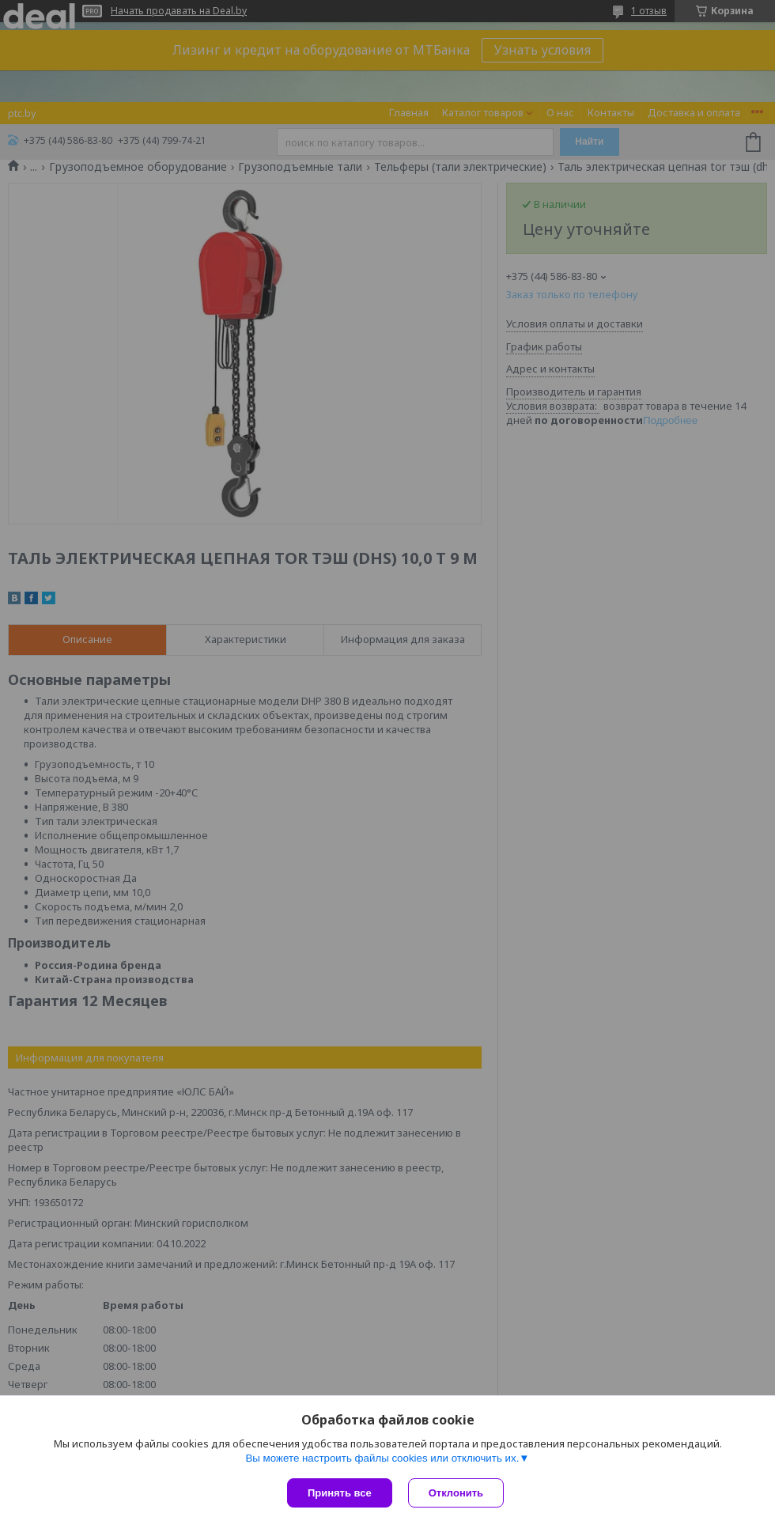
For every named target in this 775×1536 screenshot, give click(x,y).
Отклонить (456, 1493)
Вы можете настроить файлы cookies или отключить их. (382, 1458)
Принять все (340, 1493)
